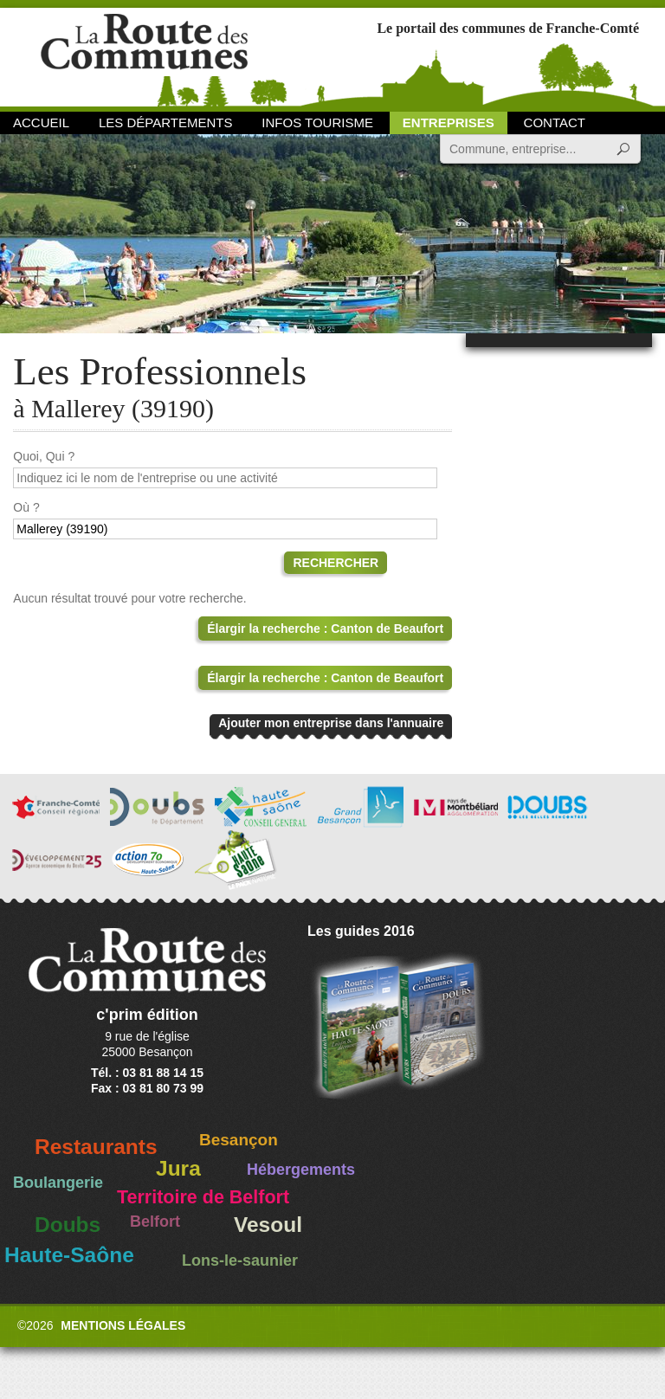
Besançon (238, 1140)
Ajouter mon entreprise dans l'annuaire (330, 723)
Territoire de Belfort (203, 1197)
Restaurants (96, 1146)
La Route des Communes (144, 56)
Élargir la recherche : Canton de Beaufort (325, 628)
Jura (178, 1168)
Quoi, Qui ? (43, 456)
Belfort (155, 1221)
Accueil (41, 122)
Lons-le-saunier (240, 1260)
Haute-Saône (69, 1255)
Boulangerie (58, 1182)
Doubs (67, 1224)
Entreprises (448, 122)
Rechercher (335, 563)
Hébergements (301, 1169)
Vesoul (268, 1224)
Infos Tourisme (317, 122)
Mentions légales (123, 1325)
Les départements (165, 122)
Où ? (26, 507)
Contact (554, 122)
